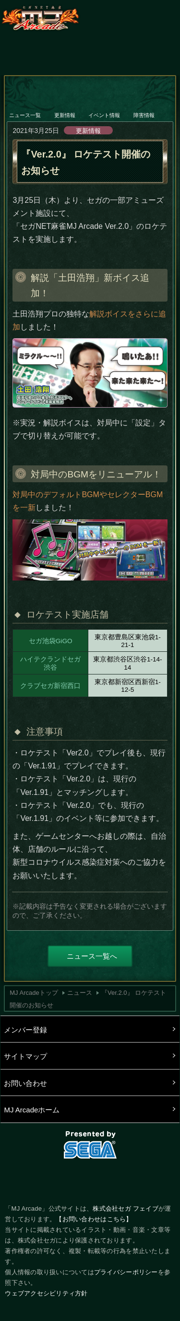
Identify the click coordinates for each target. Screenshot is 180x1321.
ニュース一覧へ (92, 956)
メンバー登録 (25, 1030)
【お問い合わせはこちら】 (94, 1219)
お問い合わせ (25, 1083)
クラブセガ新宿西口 (50, 685)
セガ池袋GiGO (50, 641)
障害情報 (144, 109)
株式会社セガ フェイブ (125, 1208)
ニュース (79, 992)
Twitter (57, 1179)
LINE (123, 1179)
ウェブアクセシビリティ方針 (46, 1293)
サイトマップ (25, 1056)
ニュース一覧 (25, 109)
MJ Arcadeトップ (34, 992)
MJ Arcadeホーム (32, 1110)
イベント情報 (104, 109)
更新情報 (65, 109)
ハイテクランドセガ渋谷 (50, 663)
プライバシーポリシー (126, 1272)
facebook (90, 1179)
